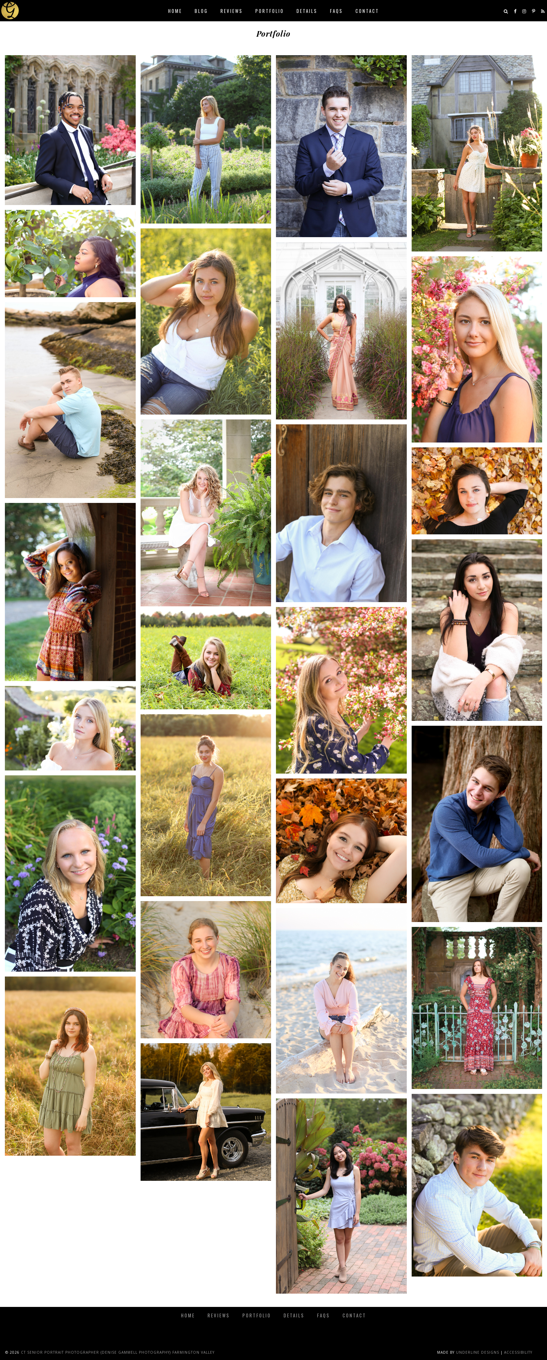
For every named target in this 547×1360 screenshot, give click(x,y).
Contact (367, 10)
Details (307, 10)
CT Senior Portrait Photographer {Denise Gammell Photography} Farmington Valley (118, 1352)
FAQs (336, 10)
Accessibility (518, 1352)
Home (175, 10)
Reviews (231, 10)
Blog (201, 10)
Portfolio (269, 10)
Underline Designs (477, 1352)
